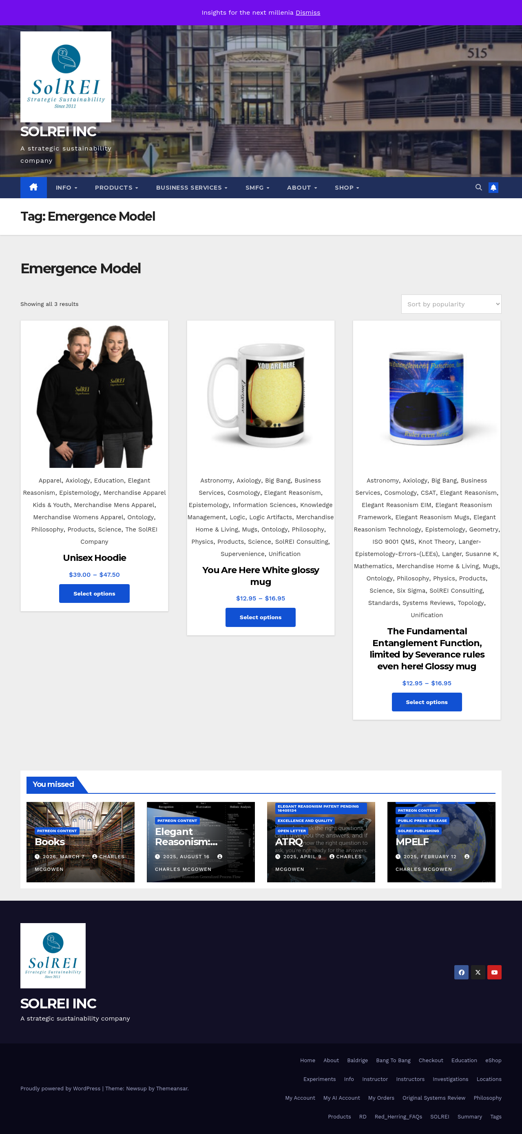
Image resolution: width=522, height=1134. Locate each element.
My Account (300, 1098)
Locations (489, 1079)
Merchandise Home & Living (437, 566)
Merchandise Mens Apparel (114, 505)
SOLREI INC (58, 131)
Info (65, 187)
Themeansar (172, 1088)
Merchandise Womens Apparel (78, 517)
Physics (202, 541)
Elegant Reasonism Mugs (432, 517)
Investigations (450, 1079)
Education (109, 480)
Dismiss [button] (308, 12)
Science (109, 529)
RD (363, 1117)
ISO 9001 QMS (393, 541)
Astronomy (216, 480)
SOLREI (439, 1117)
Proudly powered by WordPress (61, 1088)
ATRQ (289, 842)
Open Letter (292, 830)
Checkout (431, 1060)
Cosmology (244, 492)
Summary (470, 1117)
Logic (237, 517)
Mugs (249, 529)
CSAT (428, 492)
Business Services (190, 187)
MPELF (412, 842)
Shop (345, 187)
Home (307, 1060)
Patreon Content (57, 830)
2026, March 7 (65, 856)
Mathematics (373, 566)
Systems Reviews (428, 603)
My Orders (381, 1098)
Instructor (375, 1079)
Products (115, 187)
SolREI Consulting (301, 541)
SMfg (256, 187)
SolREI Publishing (418, 830)
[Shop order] (451, 304)
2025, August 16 (187, 856)
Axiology (78, 480)
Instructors (410, 1079)
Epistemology (79, 492)
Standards (383, 603)
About (300, 187)
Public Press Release (422, 820)
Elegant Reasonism (292, 492)
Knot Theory (436, 541)
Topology (471, 603)
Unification (284, 554)
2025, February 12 (431, 856)
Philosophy (47, 529)
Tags (496, 1117)
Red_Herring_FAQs (398, 1117)
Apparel (50, 480)
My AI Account (341, 1098)
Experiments (319, 1079)
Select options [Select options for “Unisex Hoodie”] (94, 593)
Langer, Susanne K (469, 554)
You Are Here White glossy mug (260, 576)
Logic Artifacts (270, 517)
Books (49, 842)
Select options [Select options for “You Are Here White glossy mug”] (261, 617)
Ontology (140, 517)
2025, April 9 (303, 856)
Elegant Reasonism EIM (396, 505)
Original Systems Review (434, 1098)
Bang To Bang (393, 1060)
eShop (493, 1060)
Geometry (483, 529)
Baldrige (357, 1060)
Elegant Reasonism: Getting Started (192, 842)
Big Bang (277, 480)
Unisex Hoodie (94, 557)
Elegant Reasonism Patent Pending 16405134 (318, 808)
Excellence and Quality (305, 820)
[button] (479, 187)
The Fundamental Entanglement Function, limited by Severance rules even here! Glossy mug (426, 649)
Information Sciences (264, 505)
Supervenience (243, 554)
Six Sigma (411, 590)
